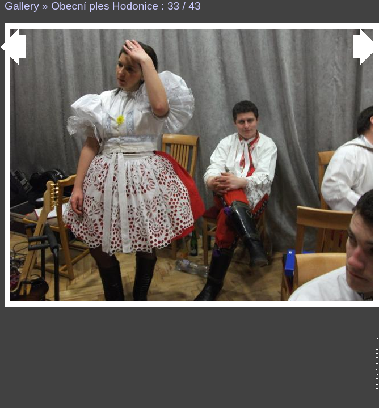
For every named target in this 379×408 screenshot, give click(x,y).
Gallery (22, 6)
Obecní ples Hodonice (104, 6)
